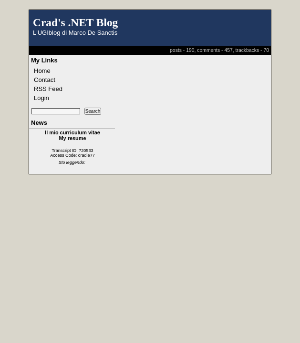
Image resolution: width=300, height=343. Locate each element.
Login (41, 97)
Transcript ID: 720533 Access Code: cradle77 (72, 153)
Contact (44, 79)
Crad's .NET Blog (75, 22)
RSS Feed (48, 88)
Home (42, 70)
